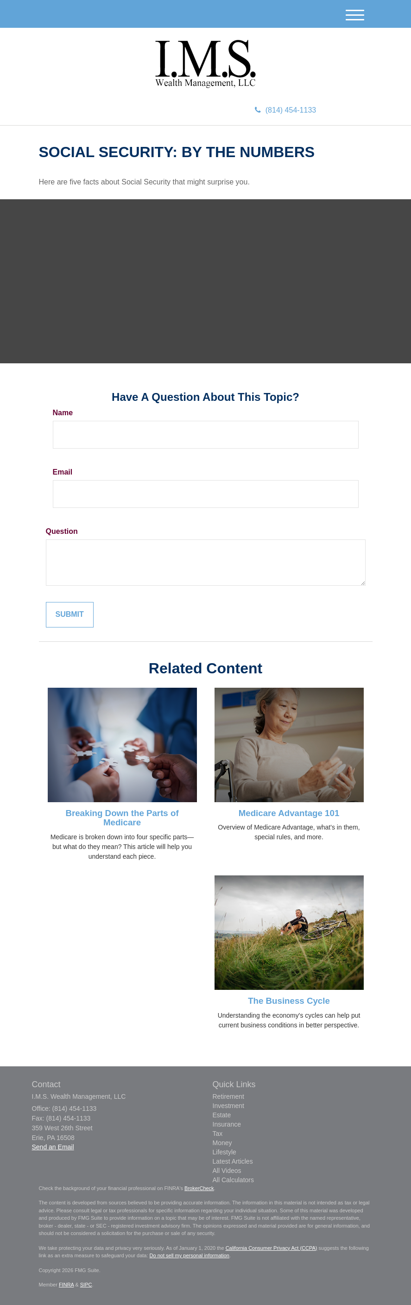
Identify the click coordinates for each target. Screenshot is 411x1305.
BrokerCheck (199, 1188)
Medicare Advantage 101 (289, 813)
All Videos (227, 1170)
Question (62, 531)
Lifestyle (224, 1152)
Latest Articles (233, 1161)
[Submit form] (70, 614)
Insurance (227, 1124)
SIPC (86, 1284)
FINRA (66, 1284)
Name (63, 413)
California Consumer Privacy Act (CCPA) (271, 1248)
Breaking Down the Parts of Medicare (121, 818)
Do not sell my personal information (189, 1255)
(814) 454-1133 (285, 110)
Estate (222, 1115)
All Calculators (233, 1180)
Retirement (228, 1096)
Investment (228, 1105)
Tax (218, 1133)
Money (222, 1143)
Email (63, 472)
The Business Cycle (289, 1001)
